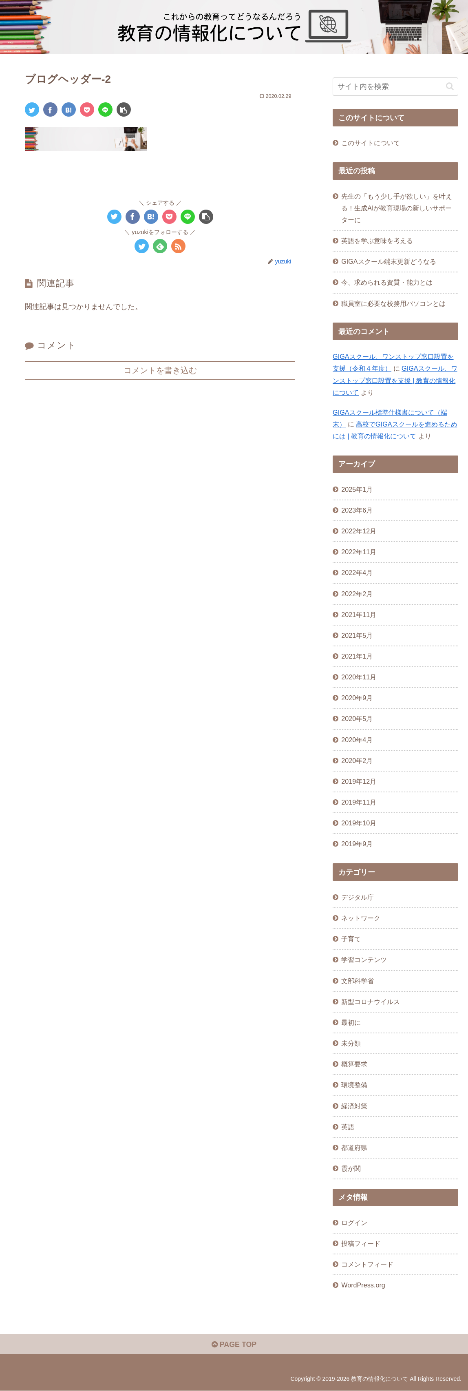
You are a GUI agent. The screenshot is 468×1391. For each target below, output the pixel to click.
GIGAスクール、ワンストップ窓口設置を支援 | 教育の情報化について (395, 380)
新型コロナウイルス (370, 1001)
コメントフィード (367, 1264)
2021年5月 (357, 635)
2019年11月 (358, 802)
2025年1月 (357, 489)
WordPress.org (363, 1285)
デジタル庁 (357, 897)
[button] (124, 109)
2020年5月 (357, 718)
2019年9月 (357, 843)
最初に (351, 1022)
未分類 (351, 1043)
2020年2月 (357, 760)
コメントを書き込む (160, 370)
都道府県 (354, 1147)
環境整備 (354, 1084)
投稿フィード (360, 1243)
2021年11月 (358, 614)
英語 (347, 1126)
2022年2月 (357, 593)
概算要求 (354, 1064)
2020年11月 (358, 677)
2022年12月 (358, 531)
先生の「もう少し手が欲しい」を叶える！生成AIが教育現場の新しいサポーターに (396, 207)
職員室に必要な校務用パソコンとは (393, 303)
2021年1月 (357, 656)
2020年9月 (357, 697)
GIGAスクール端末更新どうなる (388, 261)
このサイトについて (370, 142)
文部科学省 (357, 980)
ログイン (354, 1222)
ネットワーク (360, 918)
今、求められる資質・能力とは (387, 282)
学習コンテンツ (364, 959)
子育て (351, 938)
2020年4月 (357, 739)
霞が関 (351, 1168)
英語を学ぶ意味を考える (377, 240)
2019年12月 (358, 781)
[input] (395, 86)
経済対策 (354, 1106)
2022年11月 (358, 551)
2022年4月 (357, 572)
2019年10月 (358, 823)
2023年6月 (357, 510)
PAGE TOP (233, 1344)
